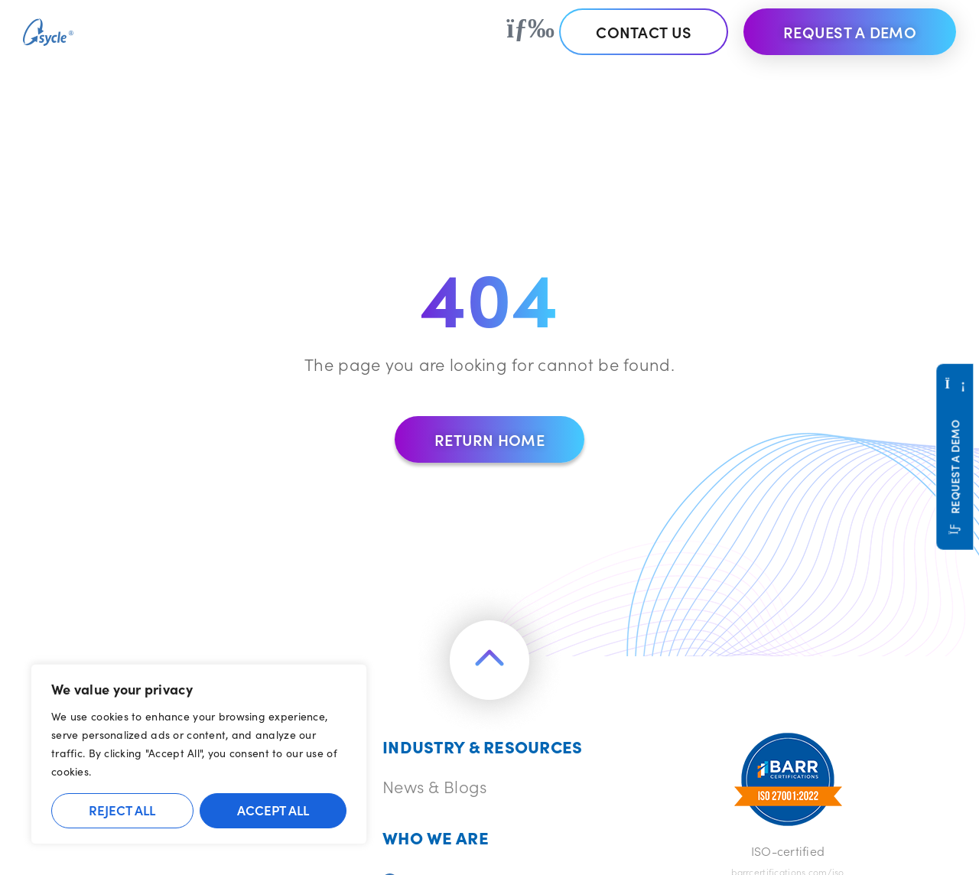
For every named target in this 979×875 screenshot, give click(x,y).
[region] (199, 754)
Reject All (122, 810)
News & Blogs (434, 786)
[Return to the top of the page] (489, 660)
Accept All (273, 810)
